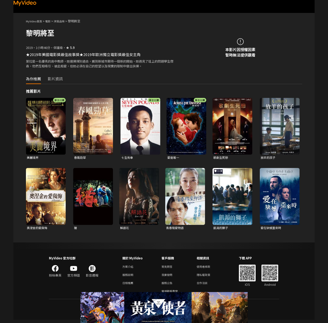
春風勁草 (80, 157)
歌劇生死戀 (221, 157)
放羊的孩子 (268, 157)
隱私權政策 (207, 276)
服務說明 (128, 276)
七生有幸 (127, 157)
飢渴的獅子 (221, 228)
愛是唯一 (173, 157)
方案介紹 (128, 267)
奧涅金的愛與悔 (38, 228)
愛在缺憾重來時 (272, 228)
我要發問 (167, 276)
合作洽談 (205, 285)
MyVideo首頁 (35, 21)
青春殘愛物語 (175, 228)
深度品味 (64, 21)
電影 (51, 21)
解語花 (124, 228)
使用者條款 (207, 267)
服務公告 (167, 285)
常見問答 (167, 267)
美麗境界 (33, 157)
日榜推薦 (128, 285)
